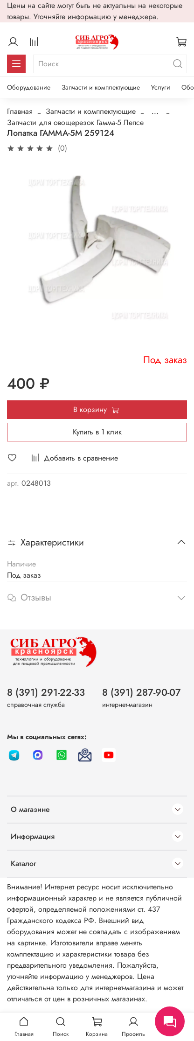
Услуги (160, 87)
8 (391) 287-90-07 (141, 692)
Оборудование (28, 87)
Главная (20, 111)
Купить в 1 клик (97, 431)
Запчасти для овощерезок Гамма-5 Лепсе (75, 122)
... (155, 111)
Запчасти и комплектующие (101, 87)
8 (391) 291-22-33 (46, 692)
